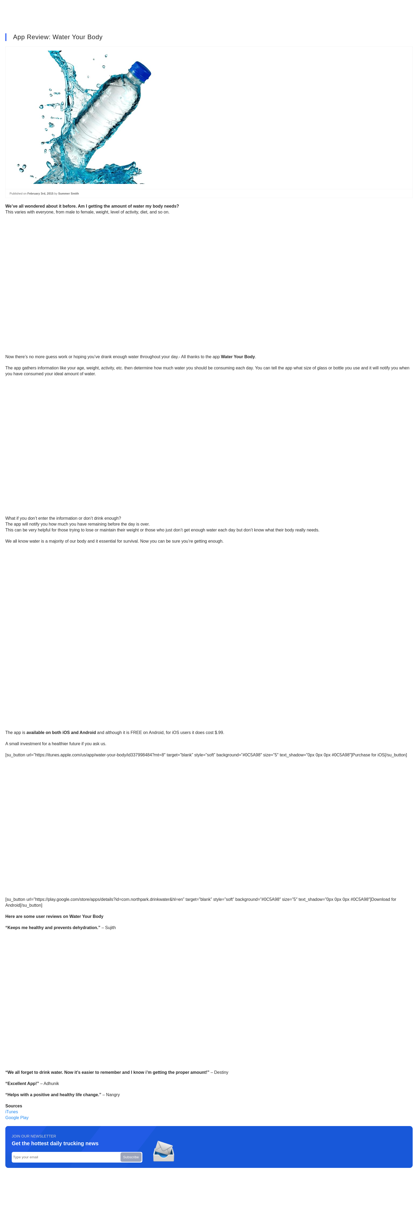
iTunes (11, 1112)
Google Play (17, 1117)
